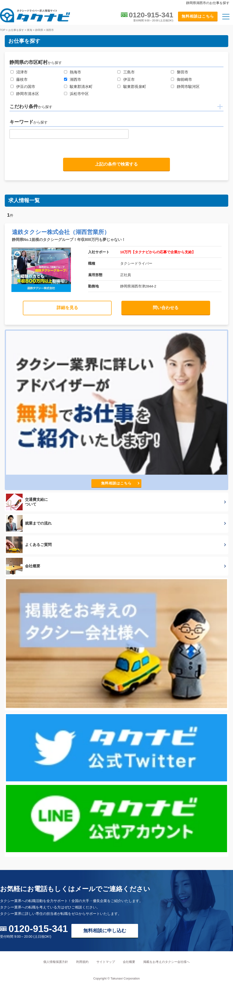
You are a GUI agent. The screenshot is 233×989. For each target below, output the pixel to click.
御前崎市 (184, 79)
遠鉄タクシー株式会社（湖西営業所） (61, 232)
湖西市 (50, 30)
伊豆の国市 (25, 87)
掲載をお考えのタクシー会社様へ (166, 962)
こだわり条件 (31, 106)
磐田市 (182, 72)
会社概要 (129, 962)
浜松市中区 (79, 94)
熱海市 (75, 72)
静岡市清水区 (27, 94)
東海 (29, 30)
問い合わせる (165, 307)
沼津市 (22, 72)
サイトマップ (105, 962)
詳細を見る (67, 307)
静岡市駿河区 (188, 87)
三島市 (129, 72)
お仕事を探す (16, 30)
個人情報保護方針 (55, 962)
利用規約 (82, 962)
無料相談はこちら (198, 16)
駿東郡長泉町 (134, 87)
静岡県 (39, 30)
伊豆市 (129, 79)
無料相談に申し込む (104, 930)
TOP (2, 30)
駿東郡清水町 (81, 87)
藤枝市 (22, 79)
